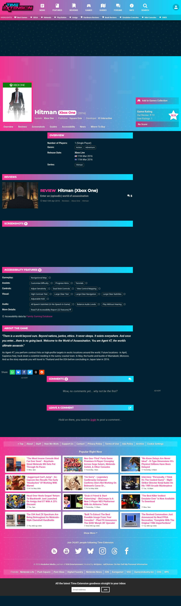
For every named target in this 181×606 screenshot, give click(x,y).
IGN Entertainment (74, 564)
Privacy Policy (95, 444)
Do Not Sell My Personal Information (131, 564)
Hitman (55, 112)
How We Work (51, 444)
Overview (8, 126)
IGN (107, 572)
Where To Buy (98, 126)
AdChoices (108, 564)
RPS (166, 572)
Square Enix (76, 118)
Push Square (44, 572)
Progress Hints (62, 283)
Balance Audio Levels (86, 304)
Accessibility (68, 126)
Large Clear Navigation (86, 294)
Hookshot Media (48, 564)
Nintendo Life (27, 572)
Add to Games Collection (152, 101)
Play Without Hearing (112, 304)
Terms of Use (112, 444)
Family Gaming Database (39, 316)
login (93, 419)
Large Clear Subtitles (112, 294)
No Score (142, 124)
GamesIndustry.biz (144, 572)
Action (79, 147)
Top (20, 444)
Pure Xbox (59, 572)
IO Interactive (105, 118)
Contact (80, 444)
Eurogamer (118, 572)
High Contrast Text (39, 294)
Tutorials (79, 283)
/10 (152, 115)
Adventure (90, 147)
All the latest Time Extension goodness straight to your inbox (90, 583)
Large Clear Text (61, 294)
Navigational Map (39, 278)
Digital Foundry (75, 572)
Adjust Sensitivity (38, 288)
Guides (53, 126)
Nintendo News (94, 572)
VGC (129, 572)
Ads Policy (127, 444)
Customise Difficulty (40, 283)
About (30, 444)
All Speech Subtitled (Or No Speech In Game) (50, 304)
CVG (159, 572)
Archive (140, 444)
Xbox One (49, 118)
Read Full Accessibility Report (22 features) (51, 310)
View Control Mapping (86, 288)
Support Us (67, 444)
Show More (90, 533)
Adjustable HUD (38, 299)
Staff (38, 444)
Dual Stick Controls (61, 288)
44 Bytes (98, 564)
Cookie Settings (155, 444)
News (83, 126)
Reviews (22, 126)
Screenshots (38, 126)
